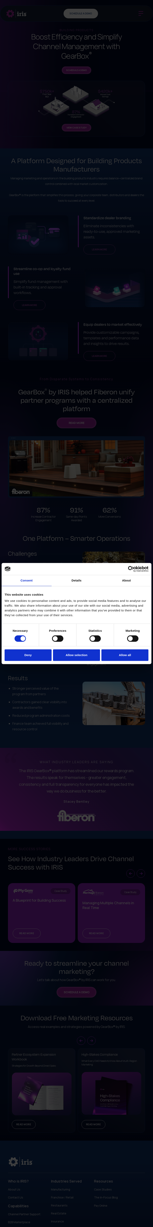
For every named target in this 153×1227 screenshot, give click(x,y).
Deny (28, 655)
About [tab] (126, 580)
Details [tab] (76, 580)
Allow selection (76, 655)
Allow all (125, 655)
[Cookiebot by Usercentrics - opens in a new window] (131, 569)
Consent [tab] (27, 580)
